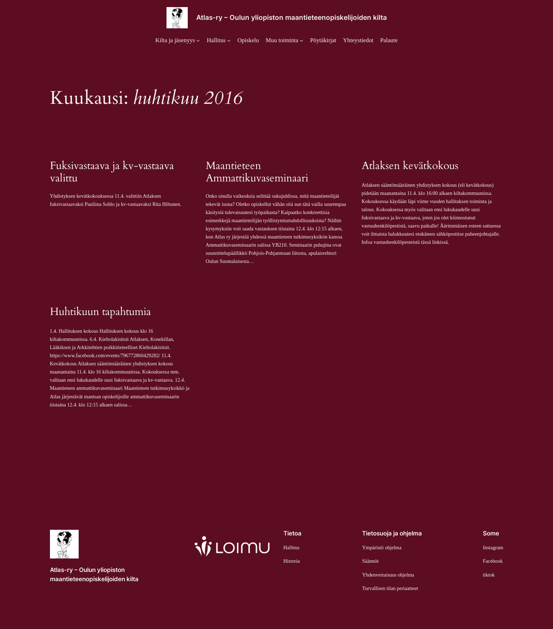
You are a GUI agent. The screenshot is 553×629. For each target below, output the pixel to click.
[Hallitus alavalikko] (219, 40)
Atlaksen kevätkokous (410, 166)
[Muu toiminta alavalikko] (284, 40)
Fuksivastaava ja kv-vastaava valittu (112, 172)
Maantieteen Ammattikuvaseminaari (257, 172)
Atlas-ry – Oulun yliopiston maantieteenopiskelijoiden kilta (291, 17)
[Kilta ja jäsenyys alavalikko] (177, 40)
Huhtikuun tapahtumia (100, 312)
